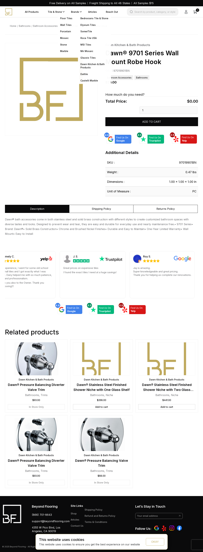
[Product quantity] (168, 110)
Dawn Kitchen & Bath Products (127, 45)
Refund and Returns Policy (100, 515)
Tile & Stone (55, 11)
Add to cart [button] (101, 406)
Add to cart (151, 121)
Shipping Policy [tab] (101, 208)
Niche (109, 395)
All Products (32, 11)
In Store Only (36, 406)
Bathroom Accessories (45, 26)
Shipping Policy (93, 509)
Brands (75, 11)
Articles (92, 11)
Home (13, 26)
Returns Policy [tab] (165, 208)
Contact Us (77, 525)
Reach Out (112, 11)
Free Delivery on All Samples (67, 3)
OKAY (155, 541)
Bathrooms (25, 26)
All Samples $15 (143, 3)
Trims (44, 395)
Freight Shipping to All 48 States (109, 3)
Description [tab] (37, 208)
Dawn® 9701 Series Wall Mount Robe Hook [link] (83, 26)
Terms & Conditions (96, 522)
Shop (74, 513)
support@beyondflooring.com (51, 521)
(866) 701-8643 (42, 514)
